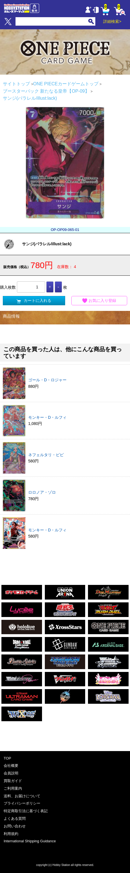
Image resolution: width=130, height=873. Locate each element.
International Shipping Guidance (30, 841)
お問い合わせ (15, 826)
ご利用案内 (13, 788)
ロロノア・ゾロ (42, 492)
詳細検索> (112, 21)
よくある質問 (15, 818)
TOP (7, 758)
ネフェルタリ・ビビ (46, 455)
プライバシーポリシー (22, 803)
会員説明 (11, 773)
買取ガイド (13, 781)
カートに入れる (33, 301)
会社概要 (11, 765)
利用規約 (11, 834)
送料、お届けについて (22, 796)
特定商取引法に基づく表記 (26, 811)
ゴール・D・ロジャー (47, 380)
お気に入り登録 (99, 300)
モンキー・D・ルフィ (47, 417)
